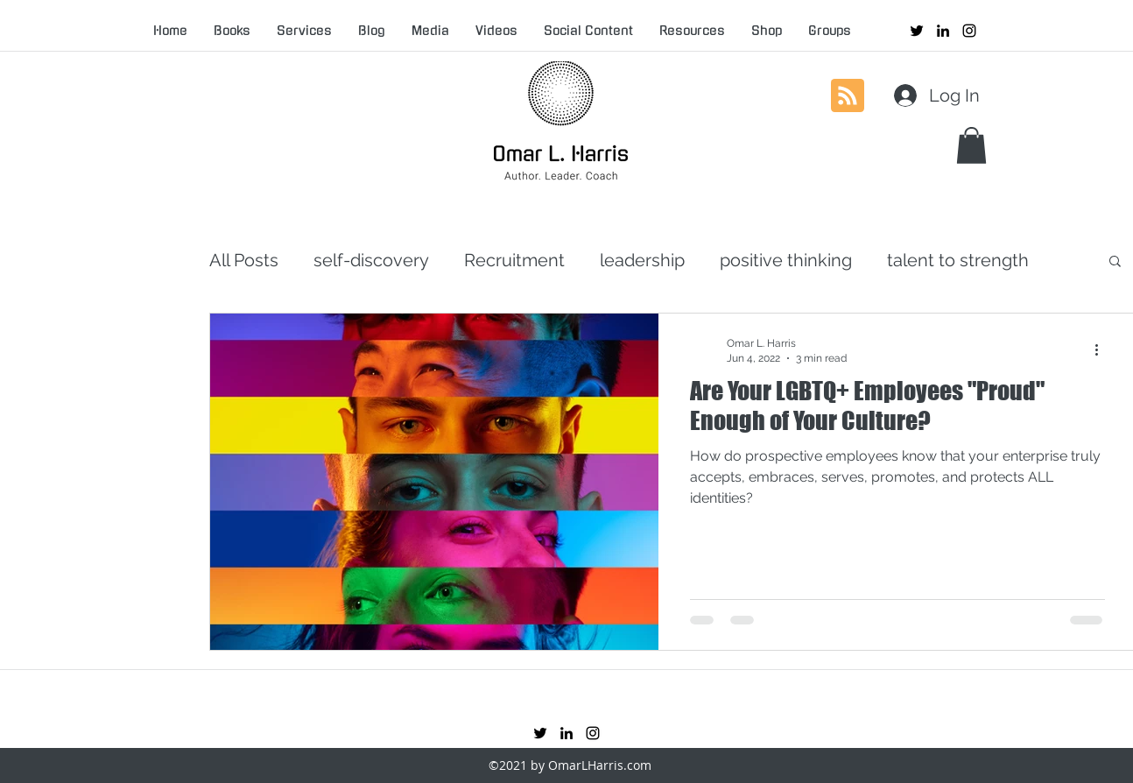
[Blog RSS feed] (847, 96)
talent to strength (958, 260)
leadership (642, 260)
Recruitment (514, 260)
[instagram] (969, 30)
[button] (971, 145)
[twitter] (916, 30)
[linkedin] (943, 30)
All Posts (243, 260)
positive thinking (786, 260)
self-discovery (371, 260)
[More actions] (1102, 349)
